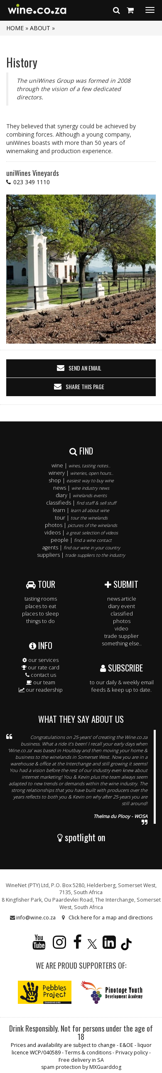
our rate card (40, 667)
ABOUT (40, 28)
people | (81, 540)
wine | (81, 465)
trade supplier (121, 636)
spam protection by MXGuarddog (81, 1067)
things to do (40, 621)
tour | (81, 517)
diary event (121, 606)
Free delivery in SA (81, 1059)
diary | (81, 495)
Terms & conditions (88, 1052)
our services (40, 660)
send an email (85, 367)
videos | (81, 532)
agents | (81, 547)
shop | (81, 480)
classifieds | (81, 502)
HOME (15, 28)
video (121, 628)
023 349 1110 (31, 182)
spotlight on (81, 837)
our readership (41, 689)
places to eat (40, 606)
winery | (81, 472)
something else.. (122, 643)
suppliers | (81, 554)
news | (81, 487)
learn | (81, 510)
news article (121, 598)
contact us (40, 674)
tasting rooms (41, 598)
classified (121, 613)
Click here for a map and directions (110, 917)
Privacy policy (131, 1052)
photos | (81, 525)
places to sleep (40, 613)
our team (40, 682)
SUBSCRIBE (121, 668)
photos (121, 621)
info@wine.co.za (36, 917)
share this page (85, 386)
